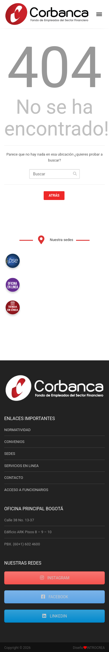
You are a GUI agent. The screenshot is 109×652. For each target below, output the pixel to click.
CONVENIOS (14, 442)
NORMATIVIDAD (17, 430)
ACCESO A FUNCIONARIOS (26, 490)
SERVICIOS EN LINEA (21, 466)
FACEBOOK (54, 597)
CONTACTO (13, 477)
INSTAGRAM (55, 578)
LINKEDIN (54, 616)
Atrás (54, 195)
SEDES (9, 453)
